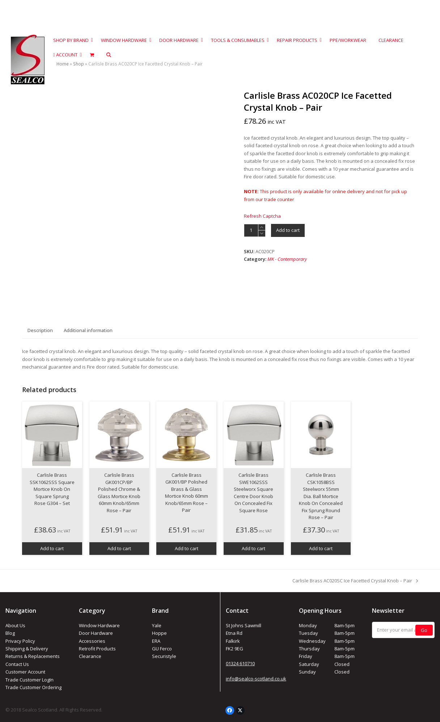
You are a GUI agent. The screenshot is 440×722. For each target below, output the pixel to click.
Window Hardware (99, 625)
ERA (156, 641)
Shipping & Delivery (26, 648)
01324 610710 (240, 663)
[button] (108, 54)
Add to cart (288, 230)
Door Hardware (96, 633)
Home (62, 64)
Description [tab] (40, 330)
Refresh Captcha (262, 216)
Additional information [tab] (88, 330)
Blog (10, 633)
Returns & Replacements (32, 656)
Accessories (92, 641)
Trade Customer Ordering (33, 687)
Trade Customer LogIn (29, 679)
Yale (156, 625)
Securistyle (164, 656)
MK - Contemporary (287, 259)
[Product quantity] (251, 230)
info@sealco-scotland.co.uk (256, 678)
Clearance (90, 656)
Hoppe (159, 633)
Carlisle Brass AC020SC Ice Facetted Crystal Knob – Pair (355, 581)
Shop (78, 64)
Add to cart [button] (52, 548)
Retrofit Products (97, 648)
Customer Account (25, 671)
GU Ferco (162, 648)
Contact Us (17, 664)
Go (424, 630)
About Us (15, 625)
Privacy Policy (20, 641)
